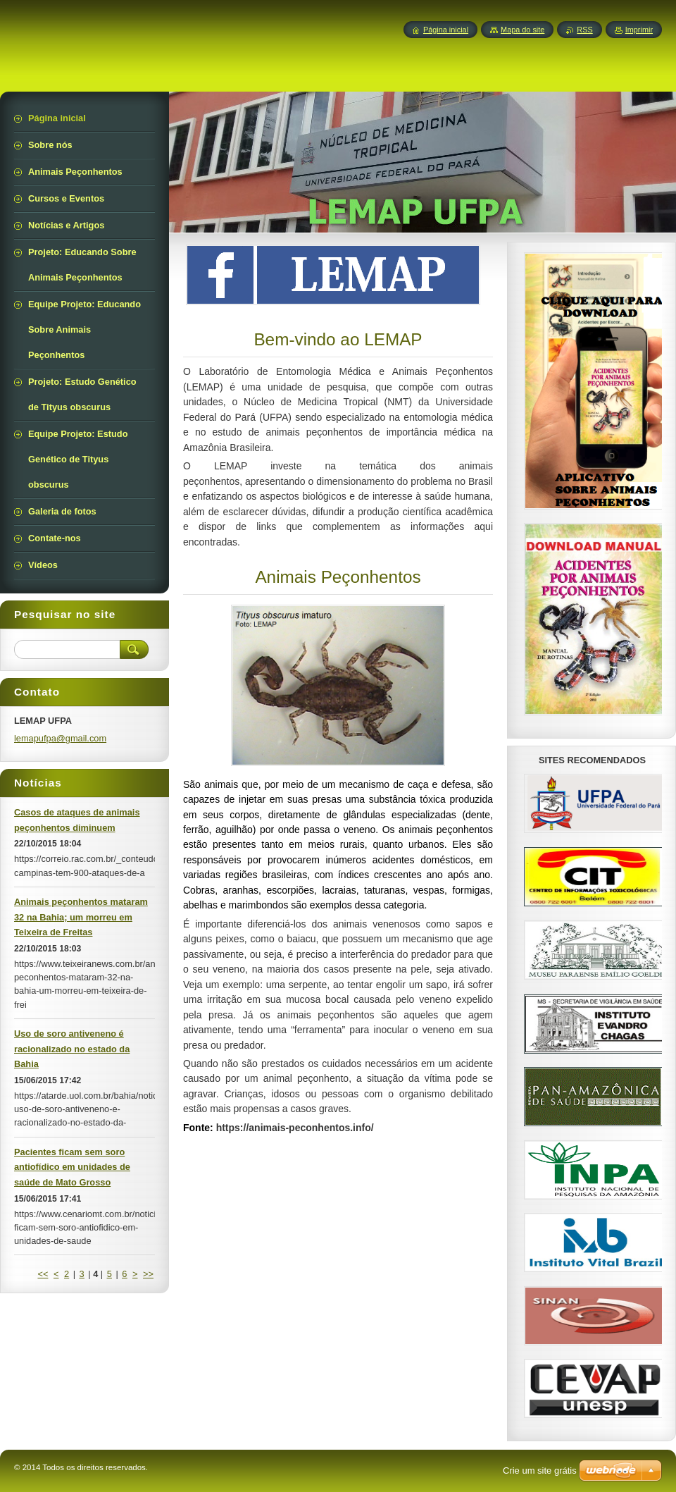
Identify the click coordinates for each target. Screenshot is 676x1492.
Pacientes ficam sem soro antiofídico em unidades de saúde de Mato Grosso (72, 1167)
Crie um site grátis (540, 1470)
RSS (584, 29)
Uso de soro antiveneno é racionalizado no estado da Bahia (72, 1049)
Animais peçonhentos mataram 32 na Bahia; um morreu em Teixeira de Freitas (81, 917)
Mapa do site (522, 29)
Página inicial (445, 29)
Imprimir (639, 29)
